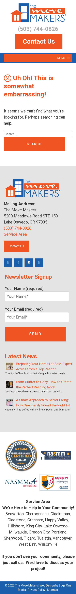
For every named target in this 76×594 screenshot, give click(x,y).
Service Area (15, 234)
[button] (61, 58)
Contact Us (39, 41)
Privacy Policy (36, 589)
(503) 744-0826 (17, 228)
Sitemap (52, 589)
